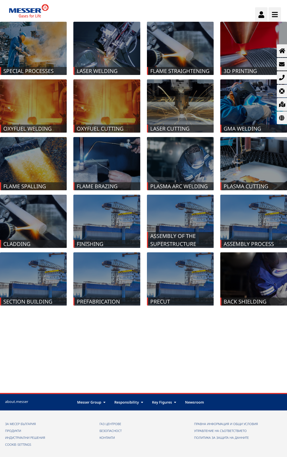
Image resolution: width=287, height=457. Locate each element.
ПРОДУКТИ (13, 431)
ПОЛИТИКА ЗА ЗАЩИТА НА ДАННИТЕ (221, 437)
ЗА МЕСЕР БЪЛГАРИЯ (20, 424)
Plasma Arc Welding (179, 186)
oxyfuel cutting (100, 128)
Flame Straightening (179, 71)
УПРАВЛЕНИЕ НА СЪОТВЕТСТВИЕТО (220, 431)
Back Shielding (245, 301)
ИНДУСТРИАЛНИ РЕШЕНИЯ (25, 437)
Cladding (16, 243)
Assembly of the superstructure (173, 239)
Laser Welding (97, 71)
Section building (27, 301)
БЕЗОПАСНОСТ (111, 431)
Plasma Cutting (246, 186)
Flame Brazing (97, 186)
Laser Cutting (169, 128)
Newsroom (194, 402)
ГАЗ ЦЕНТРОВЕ (110, 424)
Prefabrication (98, 301)
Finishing (90, 243)
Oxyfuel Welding (27, 128)
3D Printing (240, 71)
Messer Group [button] (91, 402)
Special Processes (28, 71)
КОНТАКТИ (107, 437)
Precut (160, 301)
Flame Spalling (24, 186)
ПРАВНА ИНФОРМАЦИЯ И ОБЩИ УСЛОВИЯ (226, 424)
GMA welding (242, 128)
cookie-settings (18, 444)
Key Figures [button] (164, 402)
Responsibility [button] (128, 402)
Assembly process (249, 243)
